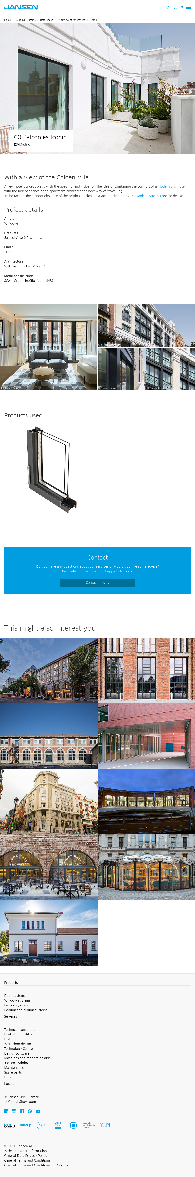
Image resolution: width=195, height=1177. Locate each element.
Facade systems (16, 1005)
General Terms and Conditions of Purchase (37, 1165)
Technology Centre (18, 1048)
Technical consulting (19, 1029)
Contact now (95, 582)
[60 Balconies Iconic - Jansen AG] (48, 306)
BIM (7, 1039)
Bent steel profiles (18, 1034)
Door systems (15, 995)
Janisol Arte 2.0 (148, 196)
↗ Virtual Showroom (20, 1101)
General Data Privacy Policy (25, 1155)
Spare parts (13, 1072)
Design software (16, 1053)
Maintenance (14, 1067)
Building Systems (25, 20)
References (46, 20)
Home (7, 20)
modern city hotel (172, 186)
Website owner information (25, 1151)
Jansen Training (16, 1063)
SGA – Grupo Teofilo (19, 280)
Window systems (17, 1000)
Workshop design (17, 1044)
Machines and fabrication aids (27, 1058)
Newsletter (12, 1077)
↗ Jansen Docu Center (21, 1097)
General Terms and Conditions (27, 1160)
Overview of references (71, 20)
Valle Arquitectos (17, 266)
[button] (97, 983)
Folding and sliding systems (25, 1010)
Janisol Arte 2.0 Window (23, 237)
